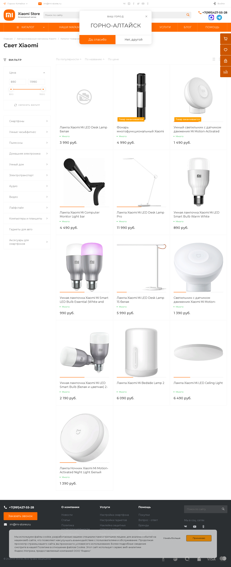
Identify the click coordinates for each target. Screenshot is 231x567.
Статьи (65, 520)
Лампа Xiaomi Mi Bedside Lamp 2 (140, 383)
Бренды (143, 525)
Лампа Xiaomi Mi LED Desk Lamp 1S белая (140, 300)
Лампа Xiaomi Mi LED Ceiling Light (198, 383)
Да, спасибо (97, 39)
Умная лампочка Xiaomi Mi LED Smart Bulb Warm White (196, 214)
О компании (70, 507)
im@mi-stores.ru (52, 3)
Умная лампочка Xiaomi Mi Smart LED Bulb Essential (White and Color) (84, 301)
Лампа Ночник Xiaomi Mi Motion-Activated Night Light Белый (84, 470)
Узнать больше (171, 538)
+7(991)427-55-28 (214, 12)
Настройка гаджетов (113, 520)
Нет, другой (134, 39)
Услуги (105, 507)
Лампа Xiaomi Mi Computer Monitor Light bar (80, 214)
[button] (68, 462)
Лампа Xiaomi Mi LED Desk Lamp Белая (83, 129)
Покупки (144, 515)
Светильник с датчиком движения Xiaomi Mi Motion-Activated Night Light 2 (195, 301)
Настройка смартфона (114, 515)
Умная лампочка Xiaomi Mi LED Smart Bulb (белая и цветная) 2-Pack (84, 387)
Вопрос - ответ (148, 520)
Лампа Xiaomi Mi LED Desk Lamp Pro (140, 214)
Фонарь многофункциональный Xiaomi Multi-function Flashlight (140, 131)
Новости (67, 515)
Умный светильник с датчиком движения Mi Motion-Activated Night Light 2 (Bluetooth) (197, 131)
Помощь (144, 507)
